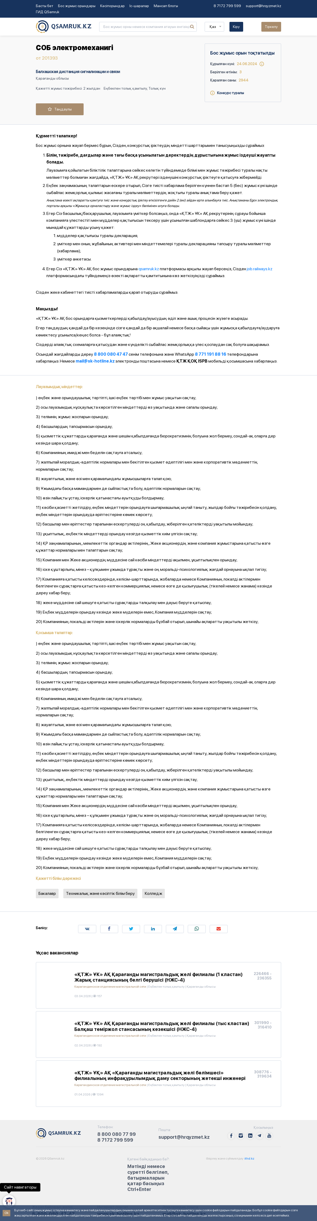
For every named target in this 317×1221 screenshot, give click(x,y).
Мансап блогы (166, 6)
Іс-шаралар (139, 6)
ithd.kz (249, 1158)
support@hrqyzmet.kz (263, 6)
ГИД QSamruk (47, 12)
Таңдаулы (60, 109)
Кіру (236, 27)
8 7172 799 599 (227, 6)
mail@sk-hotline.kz (95, 361)
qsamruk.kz (148, 268)
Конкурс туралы (227, 93)
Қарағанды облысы (52, 78)
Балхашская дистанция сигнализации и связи (78, 71)
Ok (6, 1213)
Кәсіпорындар (112, 6)
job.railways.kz (259, 268)
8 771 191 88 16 (210, 354)
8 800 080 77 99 (116, 1134)
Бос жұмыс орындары (76, 6)
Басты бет (44, 6)
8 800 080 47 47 (111, 354)
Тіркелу (271, 27)
